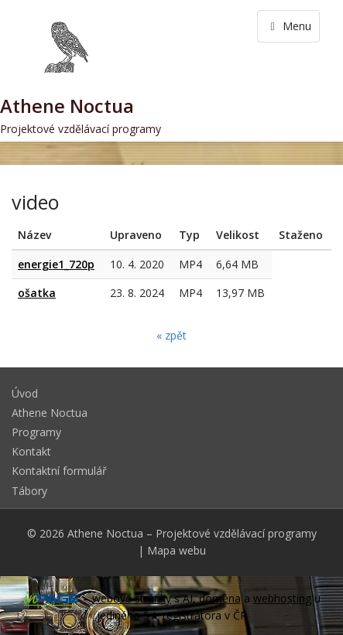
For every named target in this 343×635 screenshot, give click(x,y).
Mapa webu (176, 550)
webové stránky (131, 598)
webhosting (282, 598)
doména (220, 598)
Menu (288, 26)
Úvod (25, 393)
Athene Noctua (49, 412)
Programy (36, 432)
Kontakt (31, 451)
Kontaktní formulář (59, 470)
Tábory (29, 490)
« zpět (171, 335)
